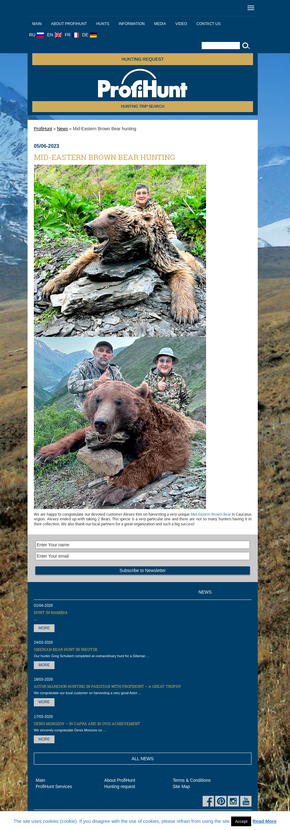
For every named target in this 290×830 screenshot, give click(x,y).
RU (36, 34)
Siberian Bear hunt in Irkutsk (66, 649)
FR (72, 34)
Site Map (181, 786)
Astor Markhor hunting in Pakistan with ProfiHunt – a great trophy (107, 686)
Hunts (102, 24)
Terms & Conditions (191, 780)
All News (142, 758)
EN (54, 34)
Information (132, 24)
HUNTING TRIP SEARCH (142, 106)
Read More (264, 821)
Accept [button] (241, 821)
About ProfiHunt (69, 24)
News (62, 128)
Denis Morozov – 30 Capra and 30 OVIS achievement (87, 723)
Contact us (208, 24)
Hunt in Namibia (51, 612)
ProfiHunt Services (54, 786)
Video (181, 24)
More (44, 628)
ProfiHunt (43, 128)
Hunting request (143, 59)
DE (89, 34)
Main (37, 24)
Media (160, 24)
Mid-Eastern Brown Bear (211, 515)
